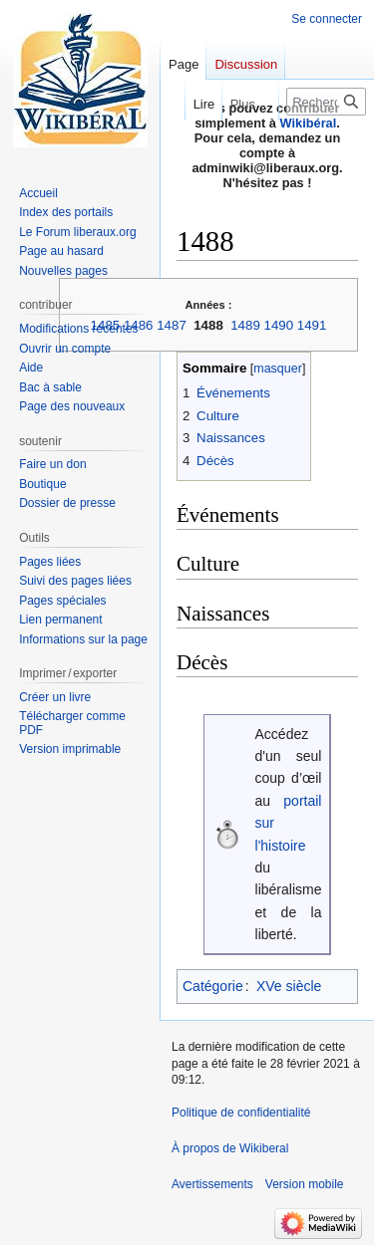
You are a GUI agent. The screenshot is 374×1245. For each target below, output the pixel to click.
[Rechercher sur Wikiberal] (326, 102)
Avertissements (212, 1184)
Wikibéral (308, 123)
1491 (312, 325)
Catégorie (213, 986)
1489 (245, 325)
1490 (279, 325)
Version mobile (304, 1184)
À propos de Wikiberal (230, 1148)
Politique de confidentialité (241, 1113)
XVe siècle (288, 986)
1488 (208, 325)
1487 (172, 325)
